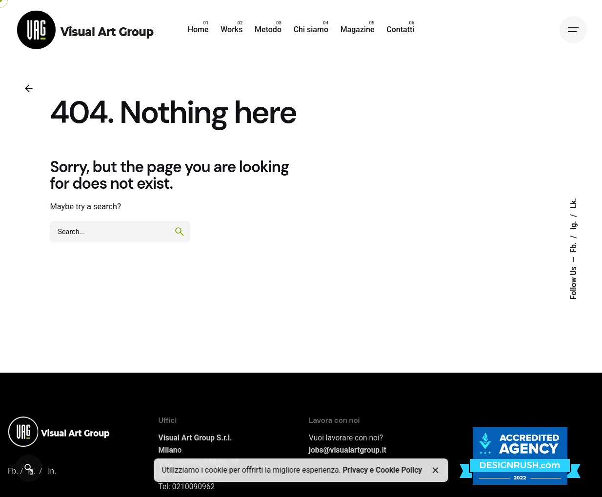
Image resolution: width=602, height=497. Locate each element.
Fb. (573, 246)
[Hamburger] (573, 29)
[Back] (28, 88)
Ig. (573, 224)
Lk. (573, 203)
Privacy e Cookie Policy (382, 470)
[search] (179, 231)
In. (52, 471)
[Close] (435, 470)
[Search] (28, 468)
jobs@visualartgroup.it (347, 450)
